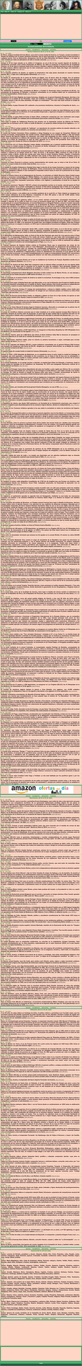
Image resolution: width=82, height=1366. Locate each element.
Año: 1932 (7, 683)
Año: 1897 (7, 848)
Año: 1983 (7, 71)
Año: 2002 (7, 668)
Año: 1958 (7, 183)
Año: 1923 (7, 258)
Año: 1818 (7, 984)
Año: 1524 (7, 361)
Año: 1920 (7, 905)
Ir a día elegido (47, 44)
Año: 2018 (7, 310)
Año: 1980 (7, 676)
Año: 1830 (7, 486)
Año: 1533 (7, 1107)
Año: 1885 (7, 1063)
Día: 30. (2, 668)
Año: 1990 (7, 1036)
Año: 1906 (7, 89)
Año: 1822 (7, 61)
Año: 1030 (7, 1195)
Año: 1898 (7, 879)
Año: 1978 (7, 887)
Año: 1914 (7, 523)
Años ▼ (13, 12)
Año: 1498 (7, 774)
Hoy (2, 12)
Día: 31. (2, 728)
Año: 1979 (7, 126)
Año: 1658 (7, 767)
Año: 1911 (7, 271)
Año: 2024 (7, 447)
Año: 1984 (7, 527)
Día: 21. (2, 53)
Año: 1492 (7, 779)
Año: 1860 (7, 855)
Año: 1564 (7, 1078)
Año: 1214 (7, 501)
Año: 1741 (7, 1159)
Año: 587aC (8, 453)
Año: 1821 (7, 554)
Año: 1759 (7, 871)
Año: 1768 (7, 933)
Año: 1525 (7, 645)
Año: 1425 (7, 1019)
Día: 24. (2, 243)
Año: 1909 (7, 333)
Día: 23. (2, 183)
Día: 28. (2, 523)
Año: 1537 (7, 353)
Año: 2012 (7, 458)
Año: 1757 (7, 1068)
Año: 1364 (7, 590)
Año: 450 (7, 1164)
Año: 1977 (7, 131)
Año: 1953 (7, 467)
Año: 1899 (7, 799)
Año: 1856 (7, 1190)
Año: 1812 (7, 165)
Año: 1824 (7, 928)
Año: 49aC (8, 720)
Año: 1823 (7, 276)
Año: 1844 (7, 1127)
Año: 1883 (7, 976)
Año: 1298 (7, 174)
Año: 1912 (7, 1000)
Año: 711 (7, 436)
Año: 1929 (7, 946)
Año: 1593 (7, 287)
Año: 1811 (7, 1210)
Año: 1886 (7, 1233)
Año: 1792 (7, 693)
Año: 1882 (7, 688)
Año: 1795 (7, 824)
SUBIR (41, 1363)
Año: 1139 (7, 367)
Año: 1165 (7, 959)
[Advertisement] (41, 26)
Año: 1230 (7, 234)
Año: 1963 (7, 538)
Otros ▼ (28, 12)
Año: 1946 (7, 1119)
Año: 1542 (7, 115)
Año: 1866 (7, 480)
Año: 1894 (7, 160)
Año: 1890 (7, 1186)
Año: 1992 (7, 328)
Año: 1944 (7, 1228)
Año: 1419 (7, 712)
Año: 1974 (7, 198)
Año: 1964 (7, 749)
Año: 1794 (7, 1146)
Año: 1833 (7, 406)
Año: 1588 (7, 108)
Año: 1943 (7, 143)
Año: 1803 (7, 421)
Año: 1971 (7, 738)
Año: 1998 (7, 1029)
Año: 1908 (7, 385)
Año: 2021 (7, 191)
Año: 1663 (7, 494)
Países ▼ (21, 12)
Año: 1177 (7, 299)
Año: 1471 (7, 1081)
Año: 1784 (7, 1238)
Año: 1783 (7, 866)
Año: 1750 (7, 1155)
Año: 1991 (7, 1073)
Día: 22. (2, 126)
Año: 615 (7, 655)
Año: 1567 (7, 294)
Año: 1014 (7, 597)
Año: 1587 (7, 639)
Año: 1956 (7, 388)
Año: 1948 (7, 627)
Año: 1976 (7, 533)
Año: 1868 (7, 548)
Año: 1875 (7, 923)
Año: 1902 (7, 953)
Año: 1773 (7, 103)
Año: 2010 (7, 1011)
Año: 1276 (7, 1138)
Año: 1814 (7, 338)
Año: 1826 (7, 758)
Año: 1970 (7, 76)
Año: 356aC (8, 53)
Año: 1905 (7, 892)
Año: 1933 (7, 149)
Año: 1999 (7, 1055)
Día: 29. (2, 597)
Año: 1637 (7, 577)
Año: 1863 (7, 992)
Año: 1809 (7, 567)
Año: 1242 (7, 120)
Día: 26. (2, 385)
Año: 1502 (7, 707)
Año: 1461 (7, 1042)
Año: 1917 (7, 263)
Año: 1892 (7, 842)
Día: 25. (2, 305)
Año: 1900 (7, 1177)
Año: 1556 (7, 1243)
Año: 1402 (7, 584)
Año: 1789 (7, 699)
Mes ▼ (7, 12)
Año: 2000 (7, 317)
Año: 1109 (7, 897)
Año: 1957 (7, 614)
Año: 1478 (7, 829)
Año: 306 (7, 375)
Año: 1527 (7, 429)
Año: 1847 (7, 401)
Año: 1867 (7, 940)
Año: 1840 (7, 227)
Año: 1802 (7, 861)
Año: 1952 (7, 217)
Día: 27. (2, 453)
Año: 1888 (7, 835)
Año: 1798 (7, 95)
